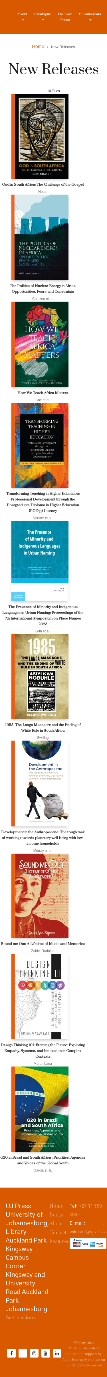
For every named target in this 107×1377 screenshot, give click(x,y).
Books (56, 1215)
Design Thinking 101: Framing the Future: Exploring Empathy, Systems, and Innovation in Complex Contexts (43, 1051)
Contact (57, 1233)
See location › (20, 1318)
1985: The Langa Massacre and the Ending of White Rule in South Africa (43, 728)
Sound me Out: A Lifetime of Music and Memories (43, 943)
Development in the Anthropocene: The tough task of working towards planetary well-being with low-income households (43, 838)
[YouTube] (45, 1353)
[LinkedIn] (57, 1353)
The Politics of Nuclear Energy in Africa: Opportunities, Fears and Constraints (43, 289)
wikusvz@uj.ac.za (88, 1232)
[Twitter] (23, 1353)
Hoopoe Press (65, 17)
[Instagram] (34, 1353)
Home (38, 46)
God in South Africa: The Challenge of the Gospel (43, 184)
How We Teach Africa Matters (42, 393)
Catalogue (42, 14)
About (22, 14)
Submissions (90, 14)
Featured (59, 1241)
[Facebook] (11, 1353)
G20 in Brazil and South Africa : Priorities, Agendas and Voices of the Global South (42, 1160)
